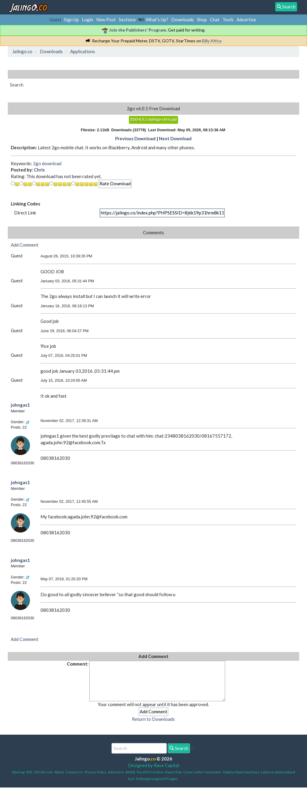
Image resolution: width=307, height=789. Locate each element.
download (51, 163)
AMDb (130, 772)
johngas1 (20, 405)
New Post (106, 19)
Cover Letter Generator (202, 772)
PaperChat (173, 772)
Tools (228, 19)
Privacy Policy (95, 772)
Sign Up (71, 19)
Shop (202, 19)
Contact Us (74, 772)
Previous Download (135, 138)
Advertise (246, 19)
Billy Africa (212, 40)
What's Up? (157, 19)
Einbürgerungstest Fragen (157, 778)
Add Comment (24, 244)
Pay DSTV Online (150, 772)
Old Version (43, 772)
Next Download (175, 138)
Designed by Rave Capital (153, 765)
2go (37, 163)
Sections (127, 19)
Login (87, 19)
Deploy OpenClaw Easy (241, 772)
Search (178, 748)
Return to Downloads (153, 719)
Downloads (182, 19)
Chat (214, 19)
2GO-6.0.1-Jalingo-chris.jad (153, 119)
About (59, 772)
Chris (39, 169)
